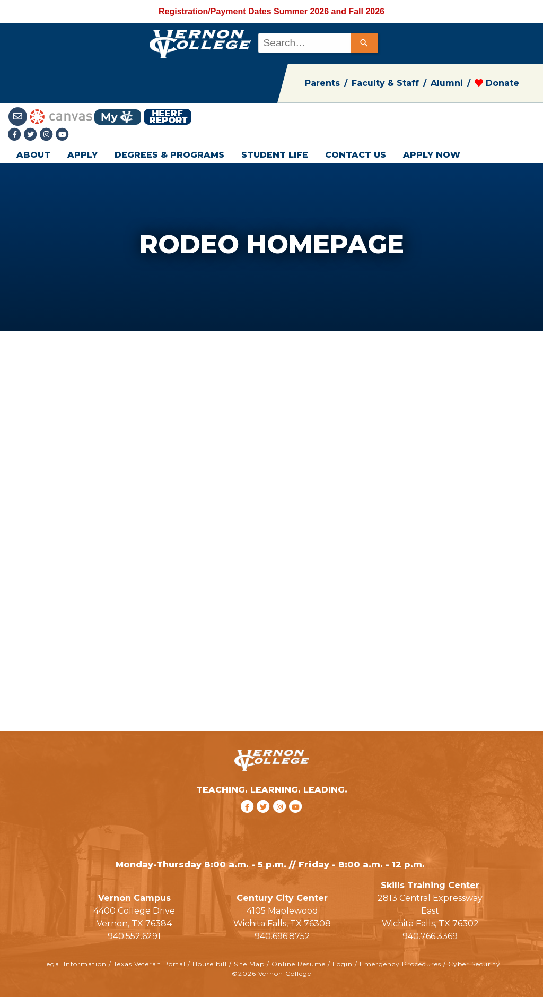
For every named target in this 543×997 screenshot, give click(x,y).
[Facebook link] (16, 135)
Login (342, 964)
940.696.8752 (282, 936)
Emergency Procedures (400, 964)
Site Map (249, 964)
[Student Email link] (19, 116)
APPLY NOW (431, 155)
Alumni (447, 83)
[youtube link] (62, 135)
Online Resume (299, 964)
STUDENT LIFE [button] (274, 155)
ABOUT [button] (33, 155)
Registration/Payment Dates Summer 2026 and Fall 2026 (271, 11)
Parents (322, 83)
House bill (209, 964)
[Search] (364, 43)
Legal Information (74, 964)
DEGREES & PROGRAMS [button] (169, 155)
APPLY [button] (82, 155)
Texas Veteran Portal (149, 964)
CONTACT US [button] (355, 155)
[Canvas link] (61, 116)
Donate (497, 83)
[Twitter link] (32, 135)
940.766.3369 (430, 936)
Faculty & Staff (385, 83)
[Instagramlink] (48, 135)
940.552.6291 (134, 936)
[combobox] (317, 43)
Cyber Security (474, 964)
